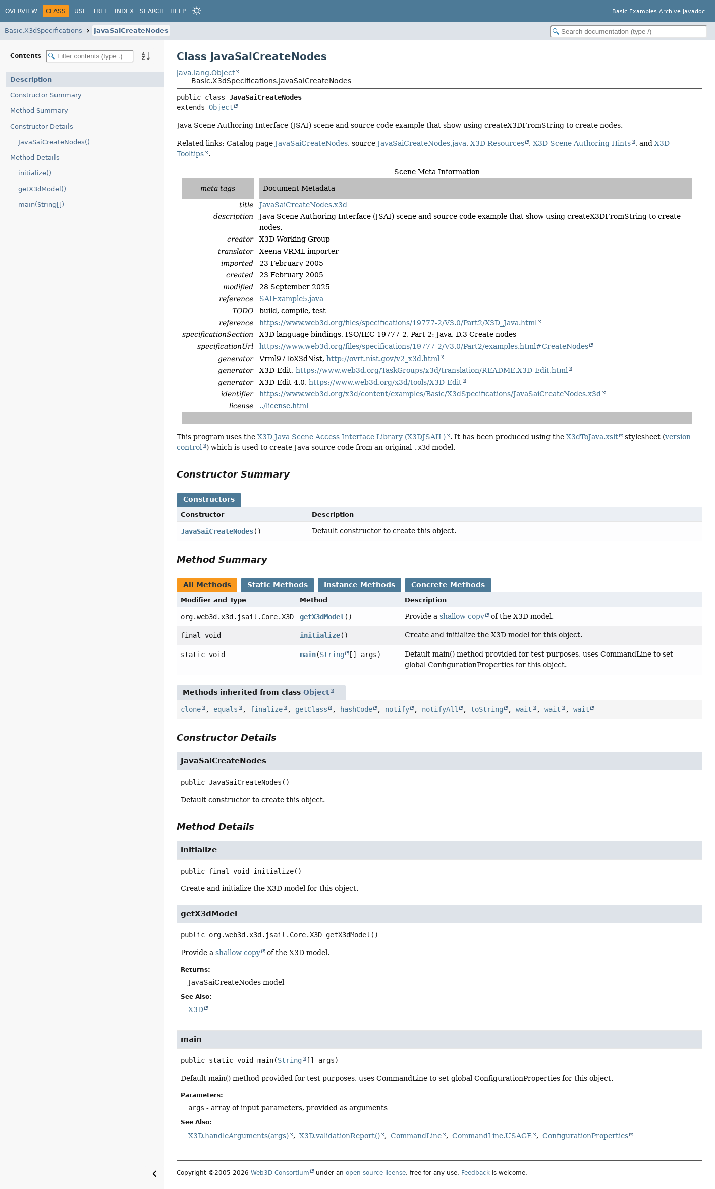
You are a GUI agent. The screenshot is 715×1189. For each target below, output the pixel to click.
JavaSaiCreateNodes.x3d (303, 205)
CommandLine (416, 1136)
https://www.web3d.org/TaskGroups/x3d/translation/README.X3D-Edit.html (432, 370)
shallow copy (461, 616)
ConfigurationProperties (585, 1136)
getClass (311, 709)
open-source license (376, 1172)
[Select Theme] (197, 11)
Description (31, 79)
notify (397, 709)
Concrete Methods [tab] (448, 585)
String (332, 654)
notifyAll (440, 709)
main (308, 654)
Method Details (35, 157)
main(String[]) (41, 204)
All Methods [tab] (207, 585)
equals (225, 709)
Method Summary (39, 110)
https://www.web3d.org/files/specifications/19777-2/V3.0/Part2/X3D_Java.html (398, 323)
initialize (320, 635)
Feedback (475, 1172)
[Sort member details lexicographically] (146, 56)
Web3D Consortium (280, 1172)
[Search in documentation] (628, 31)
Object (221, 107)
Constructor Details (41, 126)
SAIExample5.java (291, 298)
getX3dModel (322, 617)
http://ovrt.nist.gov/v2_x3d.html (382, 358)
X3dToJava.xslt (592, 437)
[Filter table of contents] (90, 56)
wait (524, 709)
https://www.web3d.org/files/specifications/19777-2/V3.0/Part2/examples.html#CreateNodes (423, 346)
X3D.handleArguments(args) (238, 1136)
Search (152, 11)
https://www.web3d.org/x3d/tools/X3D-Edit (385, 382)
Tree (100, 11)
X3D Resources (497, 143)
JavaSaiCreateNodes (131, 30)
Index (124, 11)
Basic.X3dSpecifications (43, 30)
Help (178, 11)
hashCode (356, 709)
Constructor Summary (46, 95)
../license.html (283, 406)
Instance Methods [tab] (359, 585)
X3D (195, 1009)
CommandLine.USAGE (492, 1136)
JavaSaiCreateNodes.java (421, 143)
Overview (21, 11)
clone (191, 709)
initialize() (34, 173)
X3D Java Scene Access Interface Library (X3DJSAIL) (351, 437)
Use (80, 11)
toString (487, 709)
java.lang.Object (206, 73)
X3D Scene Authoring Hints (582, 143)
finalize (266, 709)
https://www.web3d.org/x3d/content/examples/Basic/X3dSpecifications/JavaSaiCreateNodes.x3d (430, 394)
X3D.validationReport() (339, 1136)
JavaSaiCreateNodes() (54, 142)
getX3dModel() (42, 189)
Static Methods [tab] (277, 585)
